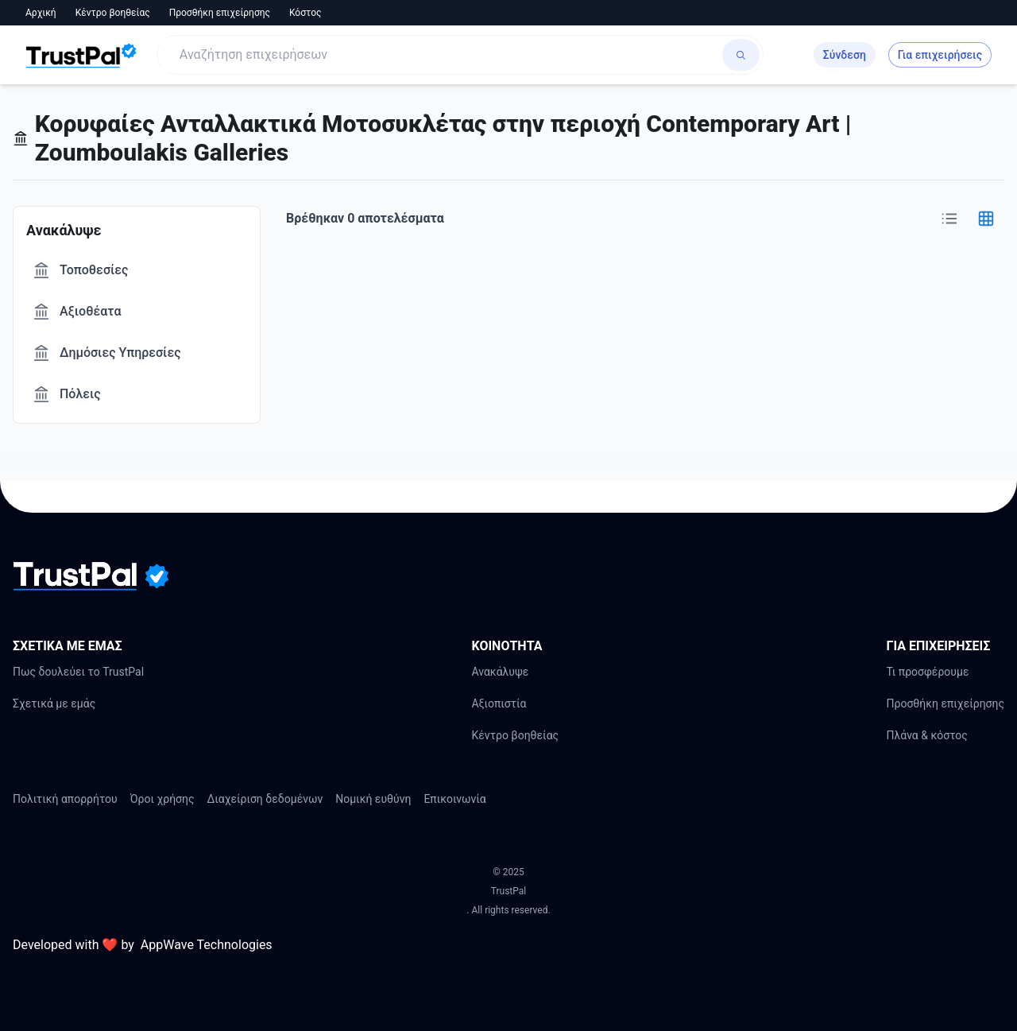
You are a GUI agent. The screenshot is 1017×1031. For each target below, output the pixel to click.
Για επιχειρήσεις (940, 54)
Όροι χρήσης (162, 799)
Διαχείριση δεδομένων (265, 799)
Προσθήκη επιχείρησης (219, 12)
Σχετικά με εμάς (54, 703)
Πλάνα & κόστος (926, 735)
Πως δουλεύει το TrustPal (78, 671)
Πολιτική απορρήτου (65, 799)
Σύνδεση (844, 54)
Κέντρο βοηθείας (112, 12)
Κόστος (305, 12)
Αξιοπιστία (498, 703)
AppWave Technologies (207, 944)
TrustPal (508, 891)
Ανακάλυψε (499, 671)
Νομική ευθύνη (373, 799)
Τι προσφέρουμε (927, 671)
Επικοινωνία (454, 799)
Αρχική (40, 12)
